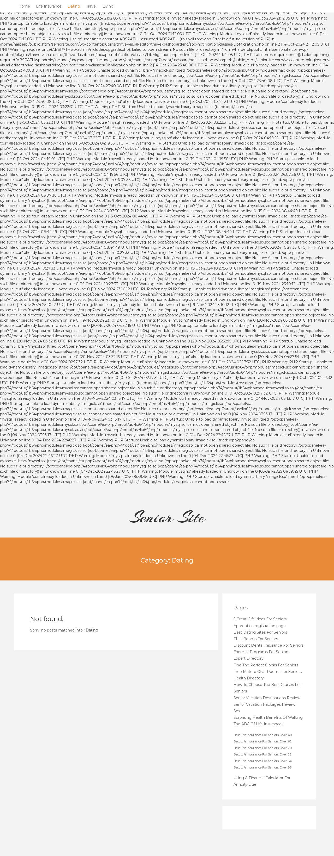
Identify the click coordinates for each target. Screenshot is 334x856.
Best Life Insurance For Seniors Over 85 (262, 767)
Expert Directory (249, 658)
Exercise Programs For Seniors (261, 651)
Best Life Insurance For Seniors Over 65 (262, 741)
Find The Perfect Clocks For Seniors (266, 665)
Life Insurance (49, 6)
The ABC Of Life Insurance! (258, 724)
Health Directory (249, 678)
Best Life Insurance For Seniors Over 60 (263, 735)
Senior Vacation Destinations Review (267, 698)
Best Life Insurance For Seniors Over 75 (262, 754)
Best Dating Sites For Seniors (260, 632)
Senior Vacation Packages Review (264, 704)
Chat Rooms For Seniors (256, 638)
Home (24, 6)
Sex (237, 711)
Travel (91, 6)
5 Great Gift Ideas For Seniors (260, 619)
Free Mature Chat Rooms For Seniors (268, 671)
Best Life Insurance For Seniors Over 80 (263, 761)
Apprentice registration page (260, 625)
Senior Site (167, 517)
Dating (74, 6)
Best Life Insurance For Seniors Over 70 (263, 748)
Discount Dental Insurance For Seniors (268, 645)
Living (108, 6)
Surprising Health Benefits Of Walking (268, 717)
